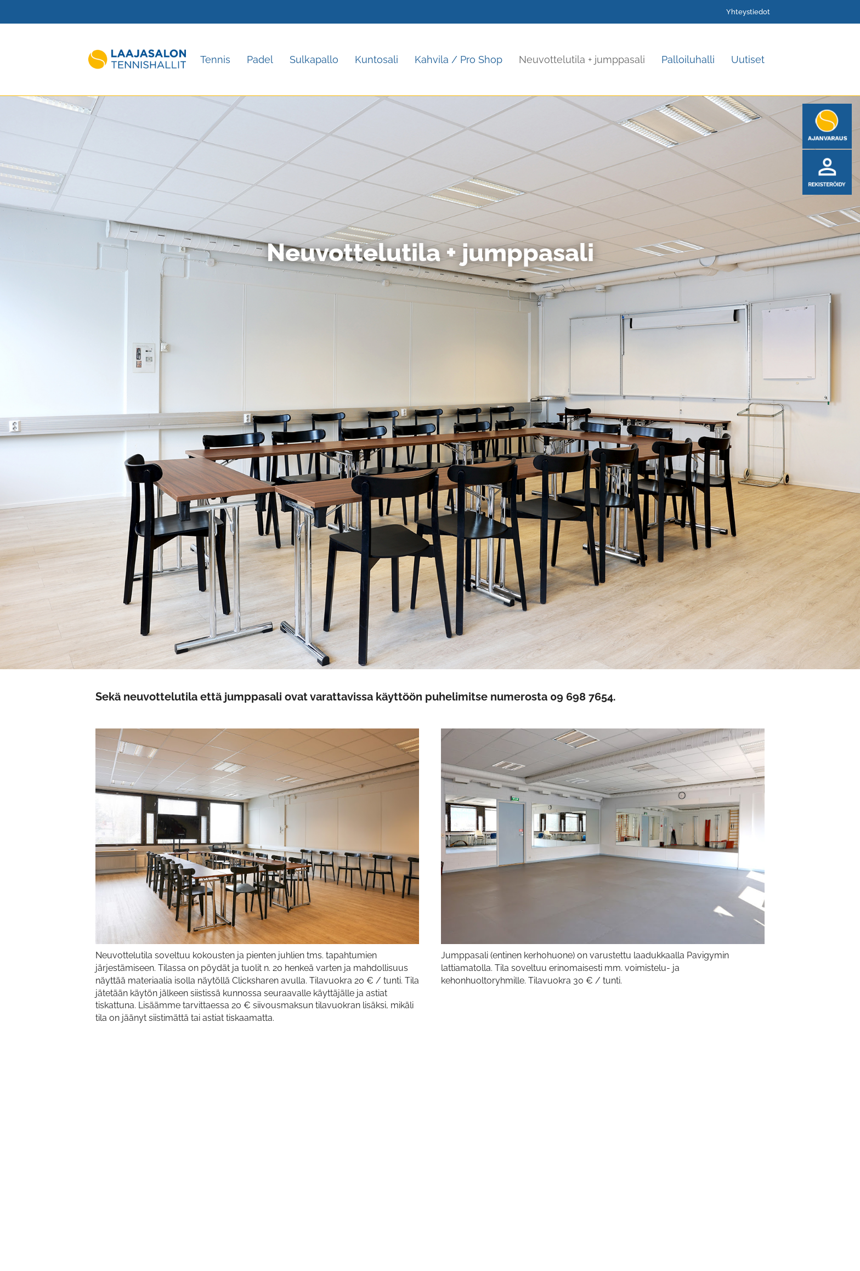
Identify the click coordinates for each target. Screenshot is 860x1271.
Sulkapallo (314, 59)
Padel (260, 59)
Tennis (215, 59)
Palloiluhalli (688, 59)
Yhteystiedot (748, 12)
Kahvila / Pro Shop (458, 59)
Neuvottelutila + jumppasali (582, 59)
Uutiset (748, 59)
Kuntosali (376, 59)
